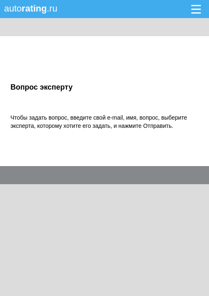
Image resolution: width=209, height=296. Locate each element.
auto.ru (30, 8)
